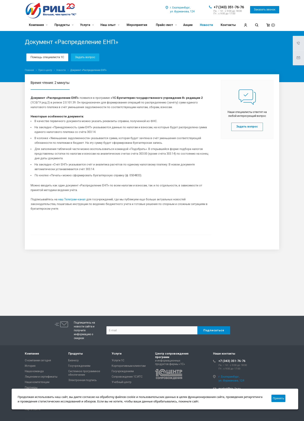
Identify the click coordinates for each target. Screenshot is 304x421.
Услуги (87, 25)
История (30, 365)
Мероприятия (137, 25)
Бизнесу (73, 360)
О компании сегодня (38, 360)
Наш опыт (109, 25)
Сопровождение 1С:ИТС (127, 376)
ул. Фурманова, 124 (182, 11)
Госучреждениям (79, 365)
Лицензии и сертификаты (41, 376)
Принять (278, 398)
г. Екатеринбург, (180, 7)
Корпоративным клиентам (129, 365)
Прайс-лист (166, 25)
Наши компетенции (37, 382)
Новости (206, 25)
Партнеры (31, 387)
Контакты (228, 25)
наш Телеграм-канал (72, 199)
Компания (38, 25)
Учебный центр (121, 382)
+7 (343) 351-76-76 (229, 7)
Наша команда (34, 371)
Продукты (63, 25)
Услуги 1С (118, 360)
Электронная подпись (82, 380)
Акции (188, 25)
